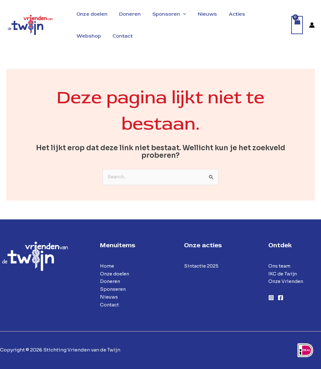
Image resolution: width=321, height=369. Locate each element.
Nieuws (109, 297)
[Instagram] (271, 298)
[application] (179, 14)
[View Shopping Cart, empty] (297, 25)
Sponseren (113, 289)
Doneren (110, 281)
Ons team (279, 266)
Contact (109, 305)
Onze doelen (115, 274)
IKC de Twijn (283, 274)
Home (107, 266)
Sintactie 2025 (201, 266)
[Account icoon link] (312, 25)
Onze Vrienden (286, 281)
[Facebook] (280, 298)
